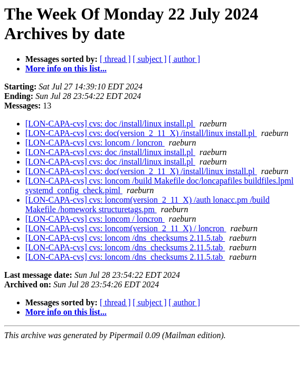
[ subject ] (150, 59)
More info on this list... (66, 68)
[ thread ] (115, 59)
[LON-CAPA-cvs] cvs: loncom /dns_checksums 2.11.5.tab (125, 237)
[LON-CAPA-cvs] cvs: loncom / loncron (95, 142)
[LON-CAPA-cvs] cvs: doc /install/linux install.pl (110, 123)
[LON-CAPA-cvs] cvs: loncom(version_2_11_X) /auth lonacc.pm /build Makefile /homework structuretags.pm (147, 204)
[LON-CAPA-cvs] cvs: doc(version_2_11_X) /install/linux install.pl (141, 133)
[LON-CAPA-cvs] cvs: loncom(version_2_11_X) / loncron (125, 228)
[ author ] (185, 59)
